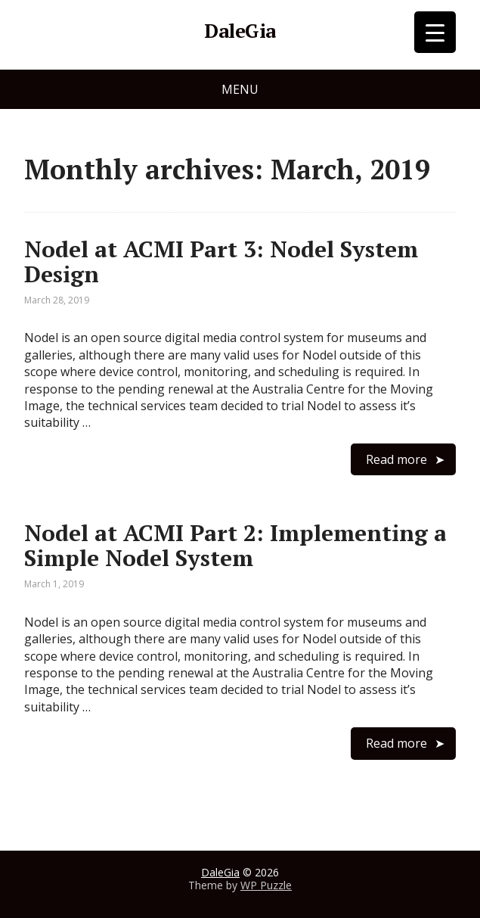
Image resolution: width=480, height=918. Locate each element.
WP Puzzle (266, 885)
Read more (396, 459)
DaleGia (239, 31)
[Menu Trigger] (435, 32)
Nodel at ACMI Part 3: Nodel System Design (221, 261)
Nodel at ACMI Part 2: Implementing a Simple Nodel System (235, 545)
